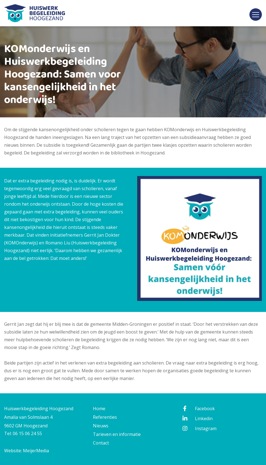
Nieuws (100, 426)
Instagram (199, 428)
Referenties (105, 417)
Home (99, 408)
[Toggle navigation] (255, 14)
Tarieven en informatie (117, 434)
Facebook (198, 408)
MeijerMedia (36, 451)
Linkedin (197, 418)
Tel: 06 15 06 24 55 (23, 433)
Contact (101, 443)
